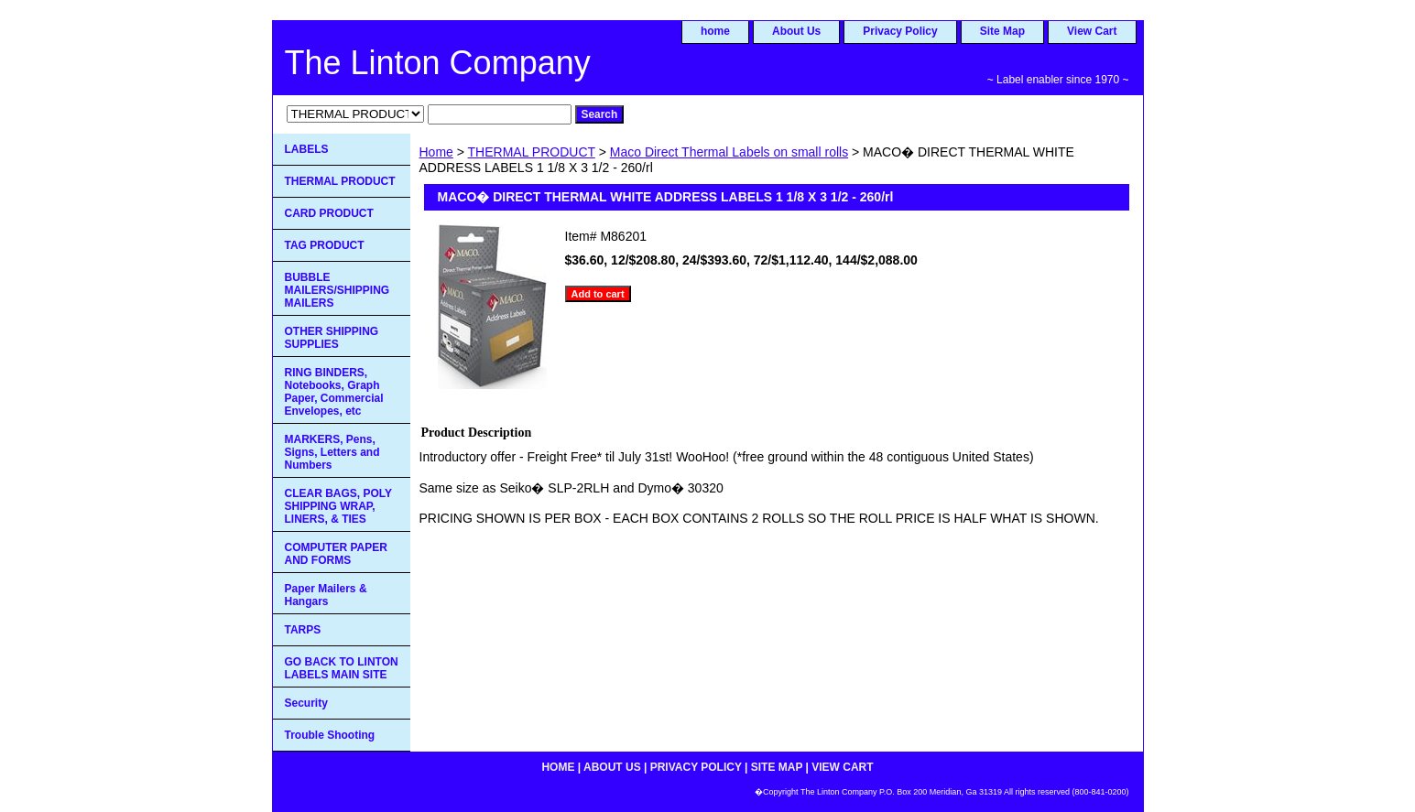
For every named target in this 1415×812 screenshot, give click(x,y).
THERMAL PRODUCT (531, 152)
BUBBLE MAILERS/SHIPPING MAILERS (337, 290)
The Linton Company (438, 62)
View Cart (1091, 31)
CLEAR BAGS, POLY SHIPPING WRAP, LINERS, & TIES (339, 506)
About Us (796, 31)
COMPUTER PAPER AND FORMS (336, 554)
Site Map (1002, 31)
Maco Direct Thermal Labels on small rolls (729, 152)
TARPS (303, 629)
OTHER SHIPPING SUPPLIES (332, 338)
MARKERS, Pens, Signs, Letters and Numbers (332, 452)
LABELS (307, 149)
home (715, 31)
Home (436, 152)
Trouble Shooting (330, 735)
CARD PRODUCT (329, 213)
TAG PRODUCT (325, 245)
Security (306, 703)
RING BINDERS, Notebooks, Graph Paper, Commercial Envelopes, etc (334, 391)
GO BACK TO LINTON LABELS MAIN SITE (341, 668)
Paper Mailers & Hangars (326, 595)
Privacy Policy (900, 31)
